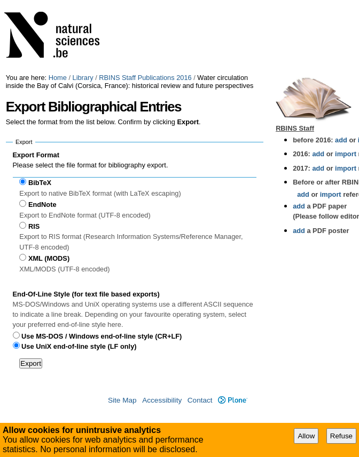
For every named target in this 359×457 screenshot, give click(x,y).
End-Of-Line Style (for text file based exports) (86, 294)
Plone (232, 400)
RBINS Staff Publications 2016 (145, 78)
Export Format (36, 155)
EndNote (42, 205)
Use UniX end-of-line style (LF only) (78, 346)
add (341, 140)
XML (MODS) (48, 258)
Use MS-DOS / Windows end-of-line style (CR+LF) (101, 336)
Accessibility (162, 400)
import (344, 154)
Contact (200, 400)
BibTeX (39, 183)
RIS (34, 226)
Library (83, 78)
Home (58, 78)
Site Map (122, 400)
